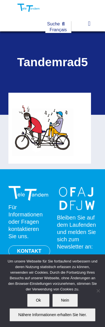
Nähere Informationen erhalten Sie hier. (52, 314)
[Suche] (57, 24)
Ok (38, 300)
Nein (65, 300)
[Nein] (98, 290)
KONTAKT (29, 251)
